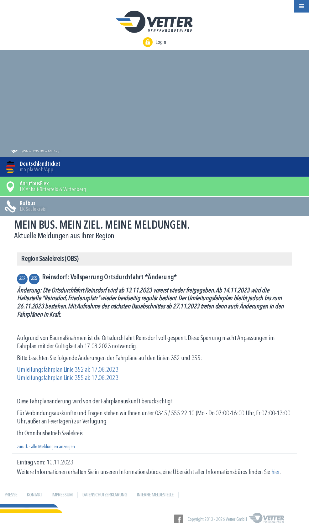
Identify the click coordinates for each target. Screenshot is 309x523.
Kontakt (34, 495)
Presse (11, 495)
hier (275, 472)
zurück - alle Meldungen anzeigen (46, 446)
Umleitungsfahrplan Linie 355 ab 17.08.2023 (67, 378)
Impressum (62, 495)
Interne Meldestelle (155, 495)
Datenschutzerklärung (104, 495)
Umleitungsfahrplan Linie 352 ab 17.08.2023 (67, 370)
